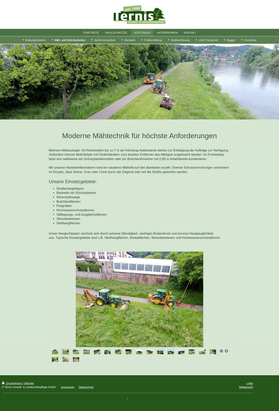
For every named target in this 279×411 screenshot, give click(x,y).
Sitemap (29, 383)
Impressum (67, 387)
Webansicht (246, 387)
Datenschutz (86, 387)
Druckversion (12, 383)
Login (249, 383)
